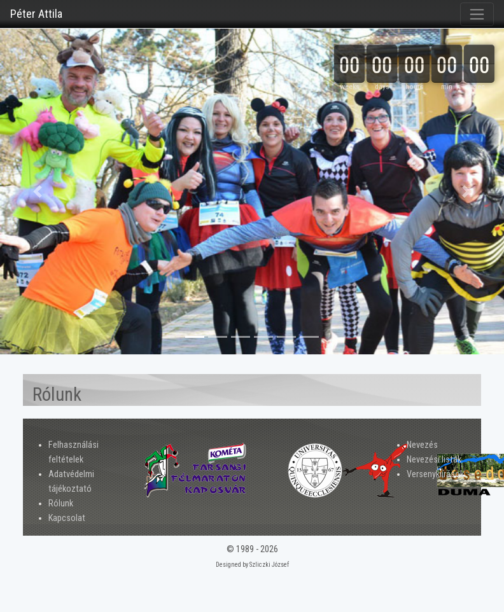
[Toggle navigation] (477, 14)
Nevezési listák (434, 459)
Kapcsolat (66, 518)
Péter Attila (36, 13)
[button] (38, 191)
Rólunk (60, 503)
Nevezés (422, 445)
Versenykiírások (435, 474)
